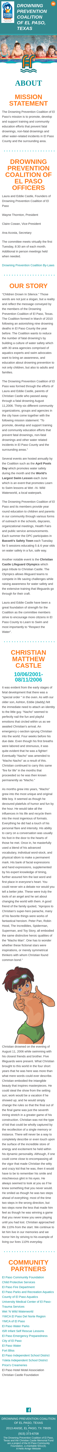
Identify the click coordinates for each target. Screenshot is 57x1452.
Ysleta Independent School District (25, 1360)
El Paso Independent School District (26, 1355)
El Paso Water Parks (15, 1326)
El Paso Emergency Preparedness (25, 1336)
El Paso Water (11, 1345)
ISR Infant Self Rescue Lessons (23, 1331)
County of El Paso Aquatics (20, 1297)
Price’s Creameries (14, 1365)
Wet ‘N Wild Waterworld (17, 1311)
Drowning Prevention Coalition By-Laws (28, 265)
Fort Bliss (8, 1350)
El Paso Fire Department (18, 1287)
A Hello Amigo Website (28, 1448)
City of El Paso (12, 1340)
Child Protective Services (18, 1282)
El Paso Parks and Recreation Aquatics (28, 1292)
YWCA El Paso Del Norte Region (24, 1316)
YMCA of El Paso (13, 1321)
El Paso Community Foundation (23, 1277)
